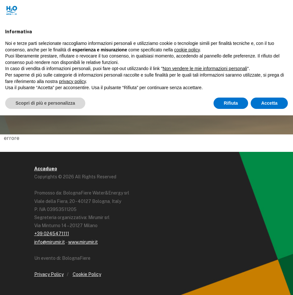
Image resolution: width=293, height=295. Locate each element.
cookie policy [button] (187, 49)
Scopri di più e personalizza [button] (45, 103)
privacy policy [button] (72, 81)
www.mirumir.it (83, 242)
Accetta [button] (269, 103)
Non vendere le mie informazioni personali (204, 68)
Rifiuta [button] (231, 103)
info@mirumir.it (49, 242)
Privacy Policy (49, 274)
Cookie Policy (87, 274)
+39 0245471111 (51, 233)
